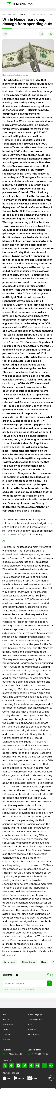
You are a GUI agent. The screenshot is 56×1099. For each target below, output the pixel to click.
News (5, 1014)
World (5, 1029)
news (43, 962)
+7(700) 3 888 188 (14, 1054)
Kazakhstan (8, 1024)
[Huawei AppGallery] (29, 1078)
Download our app (11, 1073)
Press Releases (34, 1034)
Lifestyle (6, 1034)
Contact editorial (35, 1019)
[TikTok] (24, 1065)
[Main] (20, 4)
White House (10, 962)
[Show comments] (41, 34)
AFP (46, 94)
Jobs (30, 1024)
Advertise (32, 1029)
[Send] (49, 983)
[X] (5, 1065)
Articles (6, 1019)
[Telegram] (37, 1065)
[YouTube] (18, 1065)
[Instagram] (44, 1065)
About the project (35, 1014)
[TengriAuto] (39, 1093)
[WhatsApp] (51, 1065)
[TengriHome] (16, 1094)
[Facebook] (31, 1065)
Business (6, 1039)
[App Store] (5, 1078)
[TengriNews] (5, 1093)
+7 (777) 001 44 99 (39, 1054)
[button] (50, 1094)
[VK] (11, 1065)
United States (28, 962)
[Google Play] (15, 1078)
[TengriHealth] (28, 1094)
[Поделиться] (51, 34)
